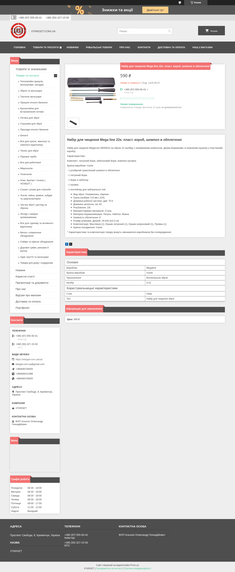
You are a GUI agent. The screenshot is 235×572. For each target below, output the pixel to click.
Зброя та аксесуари (31, 90)
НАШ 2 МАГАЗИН (202, 47)
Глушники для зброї (31, 123)
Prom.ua (135, 565)
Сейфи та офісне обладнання (36, 241)
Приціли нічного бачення (34, 102)
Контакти (144, 47)
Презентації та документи (32, 282)
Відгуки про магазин (28, 295)
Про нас (124, 47)
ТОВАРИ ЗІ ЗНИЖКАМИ (31, 69)
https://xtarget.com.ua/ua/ (29, 359)
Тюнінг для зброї (29, 150)
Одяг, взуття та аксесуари (34, 257)
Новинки (73, 47)
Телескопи (26, 174)
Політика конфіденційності (137, 568)
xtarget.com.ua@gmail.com (29, 364)
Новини (20, 270)
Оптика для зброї (29, 117)
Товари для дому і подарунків (36, 262)
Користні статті (25, 276)
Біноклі (24, 135)
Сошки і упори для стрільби (35, 189)
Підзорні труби (28, 156)
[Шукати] (169, 31)
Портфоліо (22, 307)
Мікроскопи (26, 168)
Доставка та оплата (171, 47)
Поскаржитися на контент (109, 568)
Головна (20, 47)
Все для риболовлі (30, 162)
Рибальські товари (99, 47)
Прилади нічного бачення (34, 129)
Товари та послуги (46, 47)
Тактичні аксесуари (30, 96)
